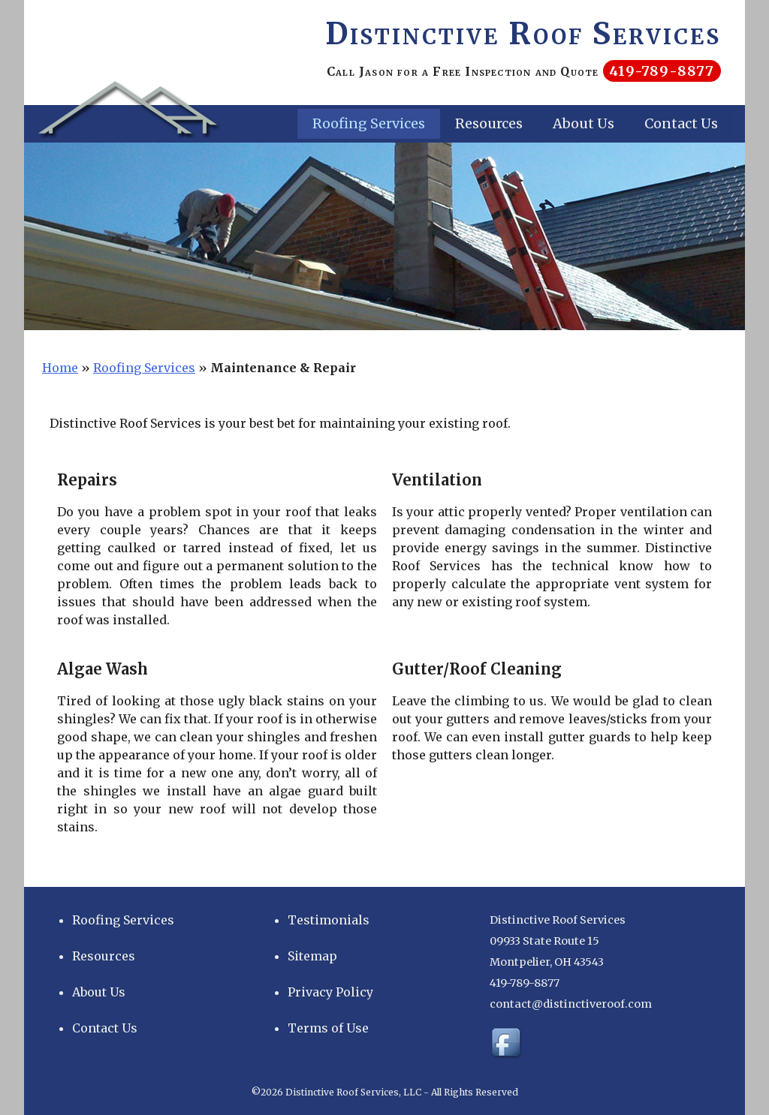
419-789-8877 (661, 71)
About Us (583, 123)
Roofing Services (368, 123)
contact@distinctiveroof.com (571, 1004)
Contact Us (681, 123)
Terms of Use (328, 1027)
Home (60, 367)
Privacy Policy (330, 991)
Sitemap (312, 955)
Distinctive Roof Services (523, 34)
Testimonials (328, 919)
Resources (489, 123)
